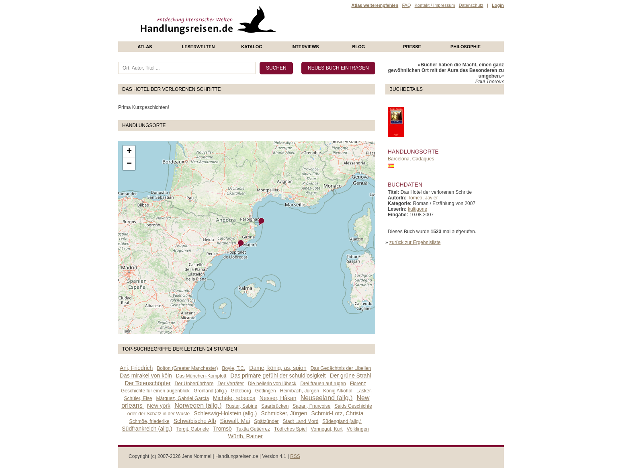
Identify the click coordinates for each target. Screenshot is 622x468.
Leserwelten (198, 46)
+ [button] (129, 152)
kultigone (417, 209)
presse (412, 46)
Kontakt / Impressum (435, 5)
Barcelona (398, 159)
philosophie (465, 46)
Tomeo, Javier (423, 198)
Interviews (305, 46)
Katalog (251, 46)
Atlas (145, 46)
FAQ (406, 5)
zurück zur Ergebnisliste (414, 242)
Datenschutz (471, 5)
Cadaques (423, 159)
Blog (358, 46)
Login (498, 5)
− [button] (129, 164)
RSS (295, 456)
